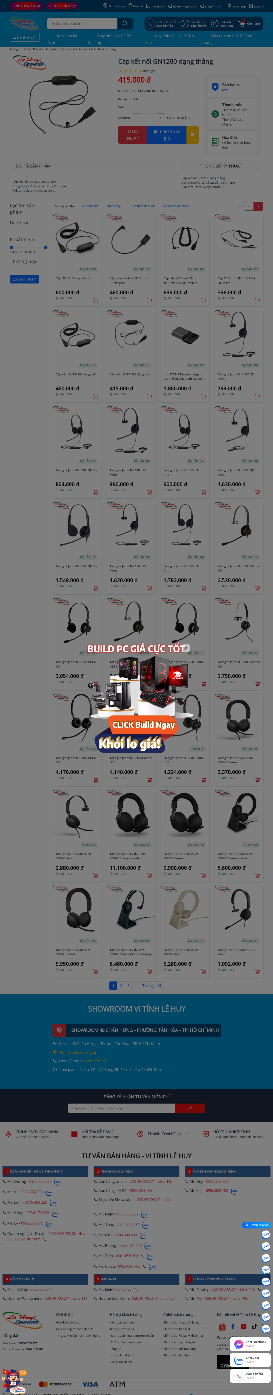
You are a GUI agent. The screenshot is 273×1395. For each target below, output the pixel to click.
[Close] (186, 648)
